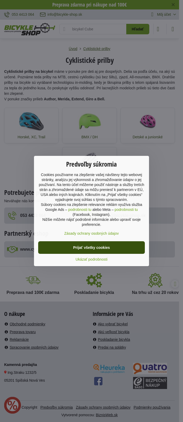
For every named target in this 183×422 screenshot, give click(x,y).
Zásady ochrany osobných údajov (91, 233)
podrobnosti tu (80, 209)
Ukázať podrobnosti (91, 259)
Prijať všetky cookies (91, 247)
